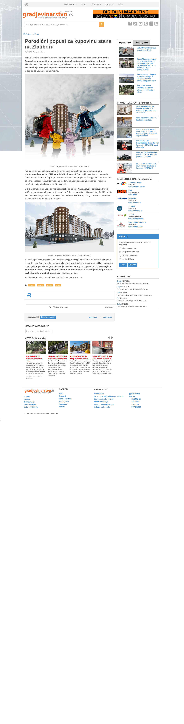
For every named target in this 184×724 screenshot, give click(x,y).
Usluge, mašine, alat (102, 407)
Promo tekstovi (65, 399)
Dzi (118, 298)
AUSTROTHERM (134, 183)
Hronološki (93, 317)
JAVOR (131, 215)
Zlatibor (32, 285)
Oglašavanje (29, 402)
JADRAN (131, 207)
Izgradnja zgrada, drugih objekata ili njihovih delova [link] (39, 331)
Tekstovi (62, 396)
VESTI (83, 4)
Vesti (36, 34)
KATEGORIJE (71, 5)
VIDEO (120, 4)
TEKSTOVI (96, 5)
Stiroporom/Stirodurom (130, 252)
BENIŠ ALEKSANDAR (137, 223)
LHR (130, 191)
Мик (118, 292)
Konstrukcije (99, 394)
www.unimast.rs (134, 203)
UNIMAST (132, 199)
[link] (56, 15)
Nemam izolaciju (128, 259)
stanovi (40, 285)
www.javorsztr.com (136, 219)
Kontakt (27, 399)
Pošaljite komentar (48, 317)
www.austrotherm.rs (136, 187)
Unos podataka (30, 404)
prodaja (49, 285)
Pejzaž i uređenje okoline (104, 404)
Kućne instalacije (101, 402)
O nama (27, 397)
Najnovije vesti (125, 43)
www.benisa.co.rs (135, 227)
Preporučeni (107, 317)
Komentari (124, 276)
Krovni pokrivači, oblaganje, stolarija (108, 396)
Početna (27, 34)
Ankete (62, 407)
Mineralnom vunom (129, 248)
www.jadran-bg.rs (135, 211)
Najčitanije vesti (142, 43)
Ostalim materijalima (129, 255)
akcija (58, 285)
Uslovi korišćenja (31, 407)
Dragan (119, 281)
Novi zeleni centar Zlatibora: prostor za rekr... (34, 358)
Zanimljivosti (64, 402)
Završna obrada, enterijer (104, 399)
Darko (119, 304)
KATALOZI (109, 4)
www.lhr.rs (132, 195)
